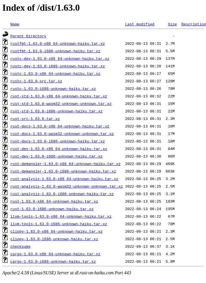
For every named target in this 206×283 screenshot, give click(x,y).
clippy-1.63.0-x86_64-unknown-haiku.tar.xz (56, 231)
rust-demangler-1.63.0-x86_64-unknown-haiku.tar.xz (65, 163)
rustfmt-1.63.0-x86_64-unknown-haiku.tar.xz (57, 43)
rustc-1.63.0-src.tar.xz (36, 81)
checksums (20, 246)
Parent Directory (28, 35)
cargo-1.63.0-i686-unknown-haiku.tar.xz (53, 261)
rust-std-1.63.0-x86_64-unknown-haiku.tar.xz (58, 96)
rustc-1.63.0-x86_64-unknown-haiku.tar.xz (55, 73)
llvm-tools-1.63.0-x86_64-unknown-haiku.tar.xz (61, 216)
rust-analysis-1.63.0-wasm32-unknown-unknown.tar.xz (66, 186)
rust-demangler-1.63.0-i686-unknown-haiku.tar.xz (63, 171)
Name (14, 24)
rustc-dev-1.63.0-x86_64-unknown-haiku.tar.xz (59, 58)
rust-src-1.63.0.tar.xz (35, 118)
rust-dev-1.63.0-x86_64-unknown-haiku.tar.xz (58, 148)
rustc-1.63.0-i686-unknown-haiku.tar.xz (53, 88)
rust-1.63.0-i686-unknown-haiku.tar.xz (52, 208)
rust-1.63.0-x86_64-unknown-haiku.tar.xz (54, 201)
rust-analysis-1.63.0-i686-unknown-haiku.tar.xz (62, 193)
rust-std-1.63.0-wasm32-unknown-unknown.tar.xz (61, 103)
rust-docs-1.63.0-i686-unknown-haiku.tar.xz (57, 141)
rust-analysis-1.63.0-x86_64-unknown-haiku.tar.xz (64, 178)
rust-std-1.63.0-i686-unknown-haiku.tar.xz (56, 111)
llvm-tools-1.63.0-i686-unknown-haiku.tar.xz (58, 223)
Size (172, 24)
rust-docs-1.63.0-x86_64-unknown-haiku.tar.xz (59, 126)
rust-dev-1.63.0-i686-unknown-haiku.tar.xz (56, 156)
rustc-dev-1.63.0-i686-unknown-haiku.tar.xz (57, 66)
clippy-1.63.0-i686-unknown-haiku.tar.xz (54, 238)
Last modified (139, 24)
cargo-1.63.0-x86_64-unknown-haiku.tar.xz (55, 253)
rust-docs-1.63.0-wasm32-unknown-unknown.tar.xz (62, 133)
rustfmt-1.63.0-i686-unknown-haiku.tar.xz (55, 50)
